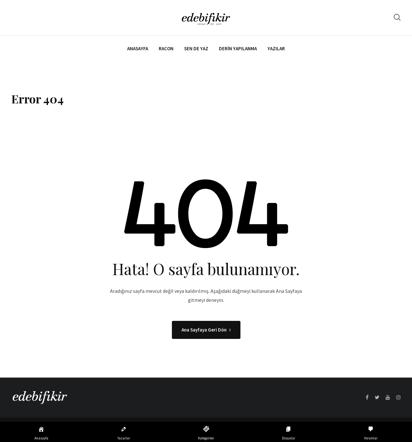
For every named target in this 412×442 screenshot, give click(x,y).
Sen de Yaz (196, 48)
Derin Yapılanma (238, 48)
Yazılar (276, 48)
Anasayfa (137, 48)
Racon (166, 48)
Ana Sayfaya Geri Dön (206, 330)
